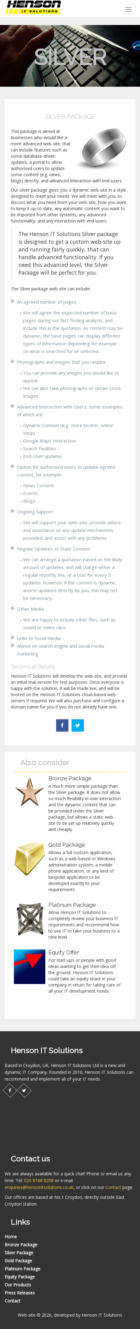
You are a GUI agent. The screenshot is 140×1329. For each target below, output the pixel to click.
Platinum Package (72, 905)
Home (11, 1237)
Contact (113, 1187)
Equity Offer (63, 952)
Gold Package (66, 844)
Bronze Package (70, 778)
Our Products (18, 1285)
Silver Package (19, 1253)
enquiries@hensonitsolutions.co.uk (39, 1187)
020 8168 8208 (39, 1180)
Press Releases (20, 1293)
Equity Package (20, 1277)
